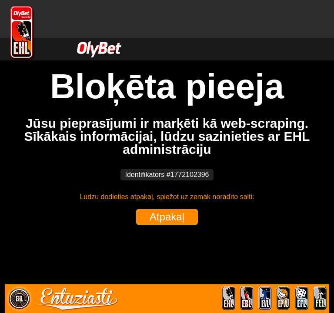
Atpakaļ (167, 217)
